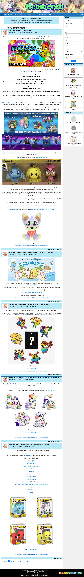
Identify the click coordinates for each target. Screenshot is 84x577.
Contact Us (51, 14)
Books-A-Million (31, 468)
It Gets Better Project (49, 390)
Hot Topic (31, 492)
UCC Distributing (13, 209)
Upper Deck (10, 206)
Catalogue (15, 14)
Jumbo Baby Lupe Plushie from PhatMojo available (42, 209)
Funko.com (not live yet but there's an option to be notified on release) (31, 484)
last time (34, 284)
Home (2, 14)
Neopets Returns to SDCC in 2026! (21, 31)
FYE (31, 487)
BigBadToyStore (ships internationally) (31, 466)
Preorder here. (31, 429)
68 (23, 561)
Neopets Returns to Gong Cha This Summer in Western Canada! (31, 252)
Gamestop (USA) (31, 489)
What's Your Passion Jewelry (9, 102)
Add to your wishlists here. (31, 549)
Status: (66, 43)
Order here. (31, 366)
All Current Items (8, 14)
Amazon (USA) (31, 461)
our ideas (29, 455)
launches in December (42, 157)
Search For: (67, 20)
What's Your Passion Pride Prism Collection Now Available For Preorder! (34, 378)
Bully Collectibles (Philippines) (31, 474)
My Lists (30, 14)
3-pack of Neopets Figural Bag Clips (39, 153)
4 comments (57, 558)
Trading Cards (23, 14)
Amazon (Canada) (31, 463)
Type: (66, 32)
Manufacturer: (68, 37)
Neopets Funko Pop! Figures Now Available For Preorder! (29, 444)
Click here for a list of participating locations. (31, 292)
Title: (66, 26)
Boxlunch (31, 471)
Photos (35, 14)
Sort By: (66, 49)
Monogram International (7, 153)
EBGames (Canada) (31, 479)
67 (20, 561)
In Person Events (43, 14)
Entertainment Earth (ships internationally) (31, 481)
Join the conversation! (54, 249)
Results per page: (69, 54)
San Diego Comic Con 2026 (37, 36)
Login (81, 14)
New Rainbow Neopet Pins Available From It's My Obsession (30, 304)
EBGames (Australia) (31, 476)
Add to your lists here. (31, 368)
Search (73, 60)
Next (27, 561)
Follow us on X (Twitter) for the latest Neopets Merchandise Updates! (31, 245)
